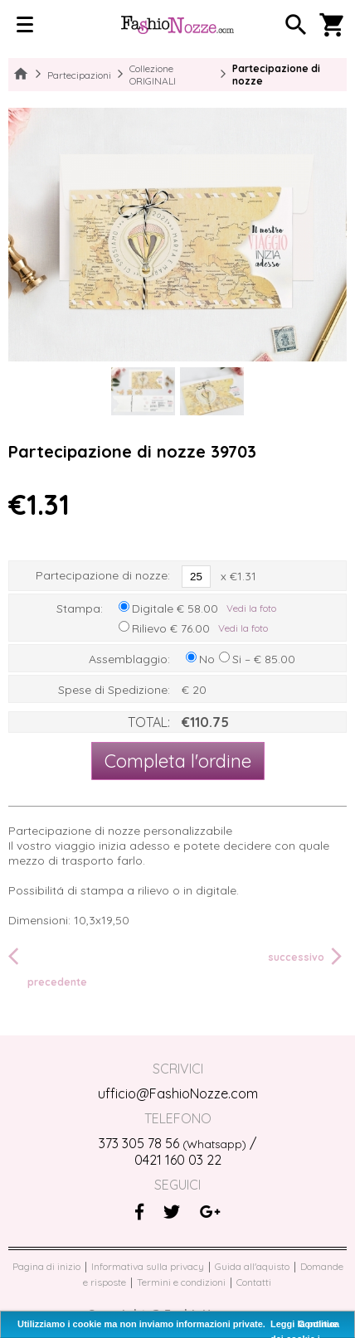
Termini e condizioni (181, 1282)
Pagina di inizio (46, 1266)
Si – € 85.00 (263, 659)
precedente (47, 966)
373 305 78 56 (172, 1143)
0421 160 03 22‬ (177, 1159)
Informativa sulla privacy (147, 1266)
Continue (318, 1324)
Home (20, 74)
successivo (307, 956)
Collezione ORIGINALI (152, 74)
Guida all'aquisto (252, 1266)
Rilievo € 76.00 (171, 628)
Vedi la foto (251, 608)
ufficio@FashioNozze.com (178, 1093)
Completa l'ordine (178, 761)
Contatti (253, 1282)
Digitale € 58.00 (175, 608)
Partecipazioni (79, 75)
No (207, 659)
